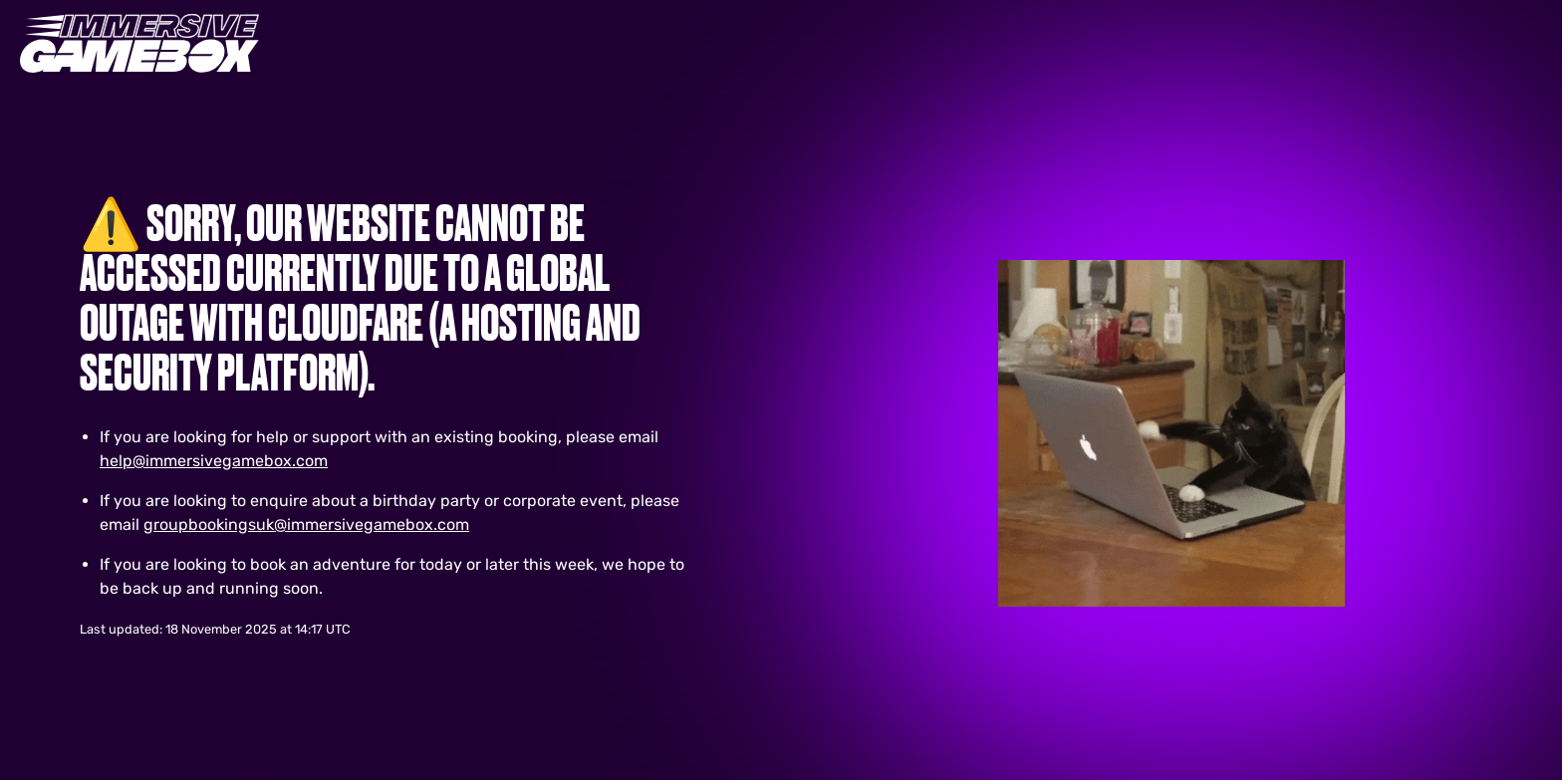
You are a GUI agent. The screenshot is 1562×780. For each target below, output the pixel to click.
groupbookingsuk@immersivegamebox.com (306, 524)
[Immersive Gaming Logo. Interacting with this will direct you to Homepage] (139, 43)
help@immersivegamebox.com (214, 460)
